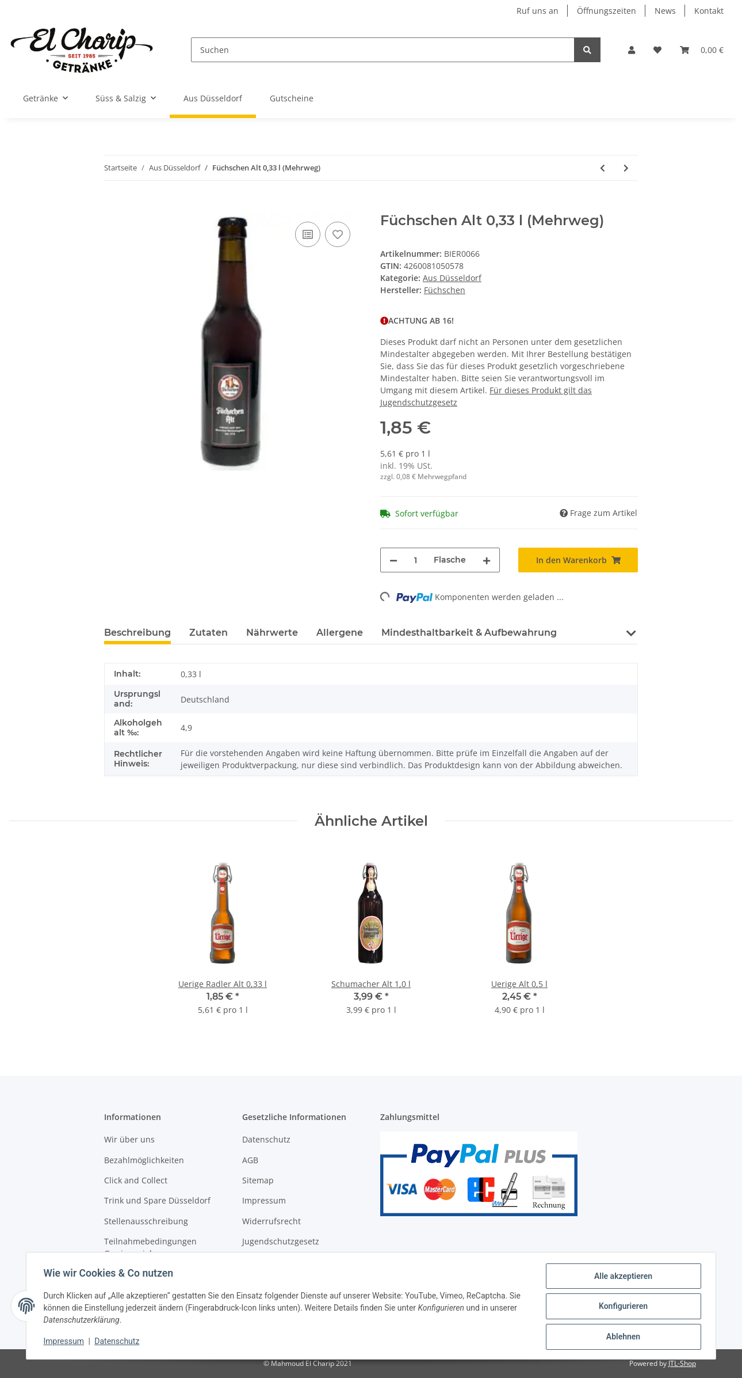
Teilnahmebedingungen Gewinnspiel (150, 1247)
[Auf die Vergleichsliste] (307, 234)
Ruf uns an (538, 10)
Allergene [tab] (339, 632)
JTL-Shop (682, 1363)
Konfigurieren (621, 1307)
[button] (631, 50)
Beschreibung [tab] (137, 632)
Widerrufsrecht (271, 1221)
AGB (250, 1160)
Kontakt (709, 10)
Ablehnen (621, 1337)
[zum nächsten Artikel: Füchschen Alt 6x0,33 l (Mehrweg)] (626, 167)
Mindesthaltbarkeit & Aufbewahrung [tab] (469, 632)
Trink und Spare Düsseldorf (157, 1200)
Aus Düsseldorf (452, 277)
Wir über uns (129, 1139)
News (665, 10)
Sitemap (258, 1180)
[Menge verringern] (393, 560)
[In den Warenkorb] (113, 206)
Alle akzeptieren (621, 1277)
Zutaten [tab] (208, 632)
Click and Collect (135, 1180)
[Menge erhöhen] (486, 560)
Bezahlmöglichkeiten (144, 1160)
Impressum (264, 1200)
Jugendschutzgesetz (280, 1241)
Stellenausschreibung (146, 1221)
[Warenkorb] (702, 50)
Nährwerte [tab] (272, 632)
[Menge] (416, 560)
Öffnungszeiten (606, 10)
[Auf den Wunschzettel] (337, 234)
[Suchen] (383, 49)
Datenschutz (266, 1139)
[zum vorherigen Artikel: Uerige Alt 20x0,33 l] (602, 167)
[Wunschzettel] (657, 50)
